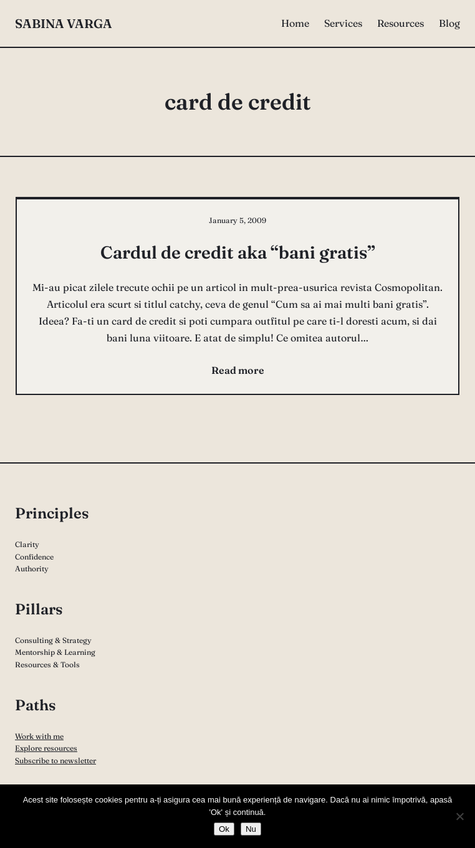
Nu (251, 829)
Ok (224, 829)
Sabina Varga (63, 23)
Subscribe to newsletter (55, 760)
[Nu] (459, 816)
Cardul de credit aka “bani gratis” (237, 252)
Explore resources (46, 748)
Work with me (39, 736)
